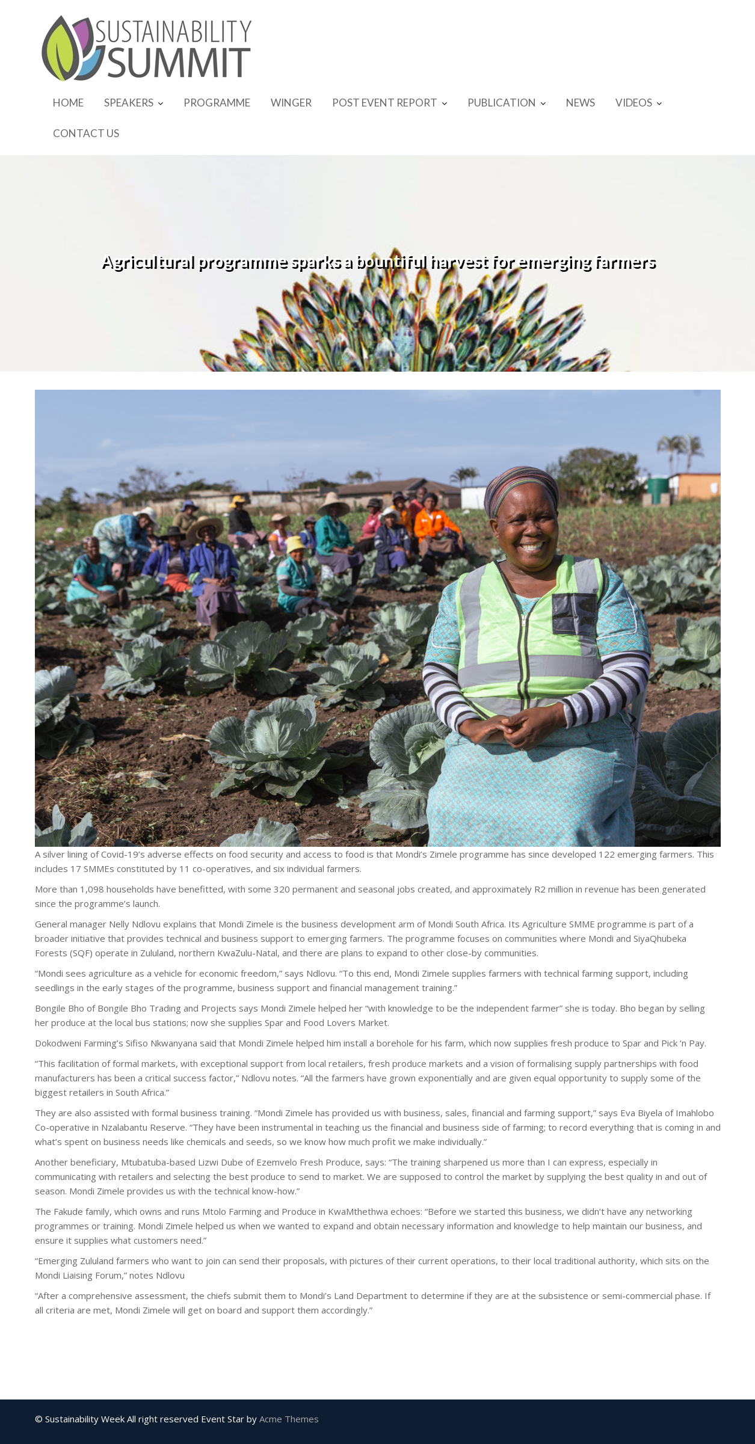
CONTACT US (86, 133)
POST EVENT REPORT (384, 102)
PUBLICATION (501, 102)
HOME (68, 102)
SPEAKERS (128, 102)
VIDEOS (633, 102)
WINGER (291, 102)
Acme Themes (289, 1419)
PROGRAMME (216, 102)
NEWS (580, 102)
